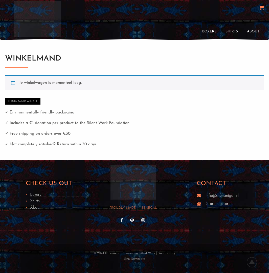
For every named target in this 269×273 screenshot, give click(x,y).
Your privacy (166, 253)
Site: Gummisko (134, 258)
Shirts (232, 31)
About (253, 31)
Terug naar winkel (23, 101)
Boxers (209, 31)
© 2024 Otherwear (106, 253)
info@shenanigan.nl (222, 196)
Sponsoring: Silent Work (139, 253)
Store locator (217, 204)
